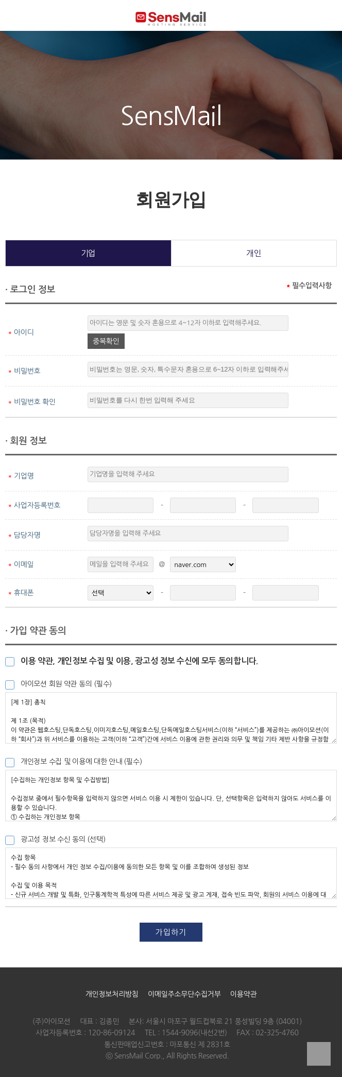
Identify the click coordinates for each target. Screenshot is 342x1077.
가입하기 (171, 932)
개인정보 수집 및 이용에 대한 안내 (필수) (81, 761)
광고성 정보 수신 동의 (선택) (63, 839)
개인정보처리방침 (112, 994)
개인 (253, 253)
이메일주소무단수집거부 (184, 994)
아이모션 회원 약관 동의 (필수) (66, 683)
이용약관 (243, 994)
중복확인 (106, 341)
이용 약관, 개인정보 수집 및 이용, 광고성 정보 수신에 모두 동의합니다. (139, 661)
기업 (88, 253)
